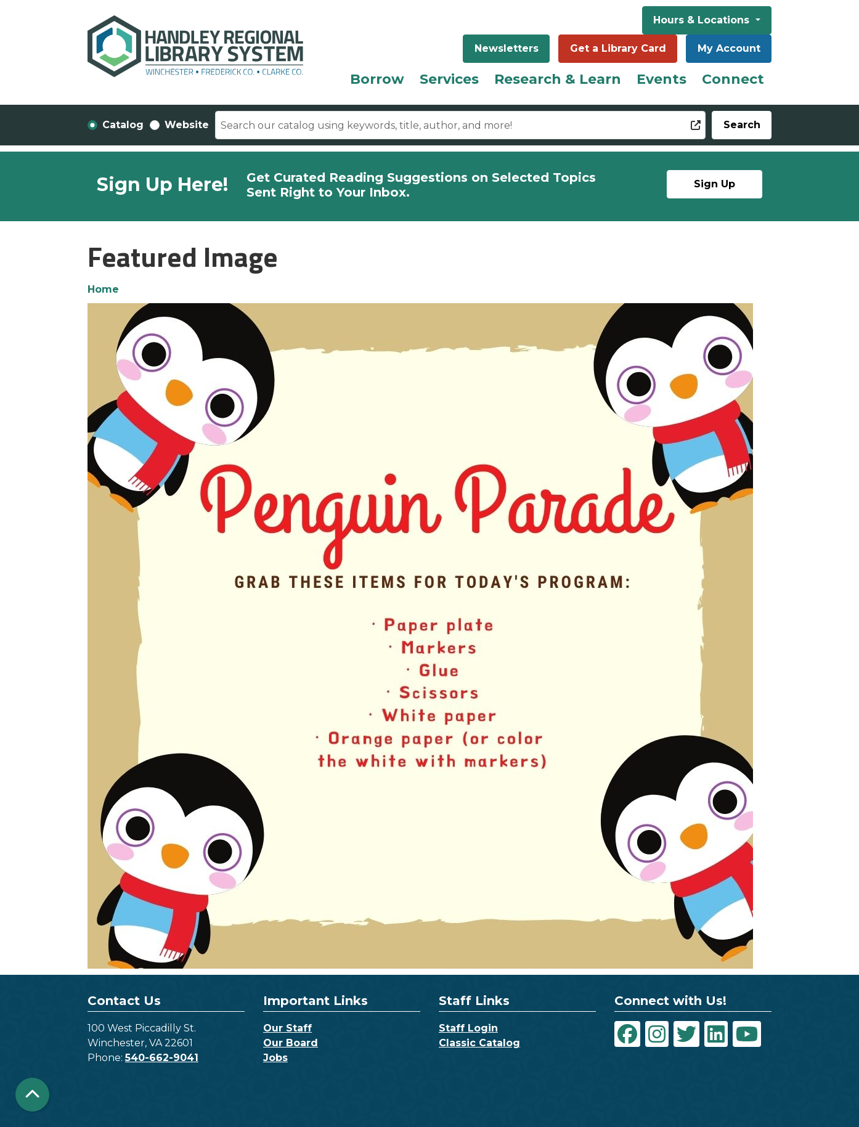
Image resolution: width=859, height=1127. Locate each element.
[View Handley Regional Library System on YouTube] (747, 1034)
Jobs (275, 1058)
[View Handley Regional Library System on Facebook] (627, 1034)
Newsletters (506, 48)
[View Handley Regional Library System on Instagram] (657, 1034)
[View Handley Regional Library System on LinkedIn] (716, 1034)
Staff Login (468, 1028)
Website (187, 125)
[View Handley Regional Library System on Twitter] (686, 1034)
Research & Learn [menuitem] (557, 79)
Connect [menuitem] (733, 79)
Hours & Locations (702, 20)
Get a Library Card (618, 48)
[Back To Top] (32, 1095)
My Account (729, 48)
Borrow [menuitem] (377, 79)
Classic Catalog (479, 1043)
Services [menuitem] (449, 79)
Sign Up (714, 184)
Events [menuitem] (661, 79)
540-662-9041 (161, 1058)
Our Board (290, 1043)
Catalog (123, 125)
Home (103, 289)
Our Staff (287, 1028)
